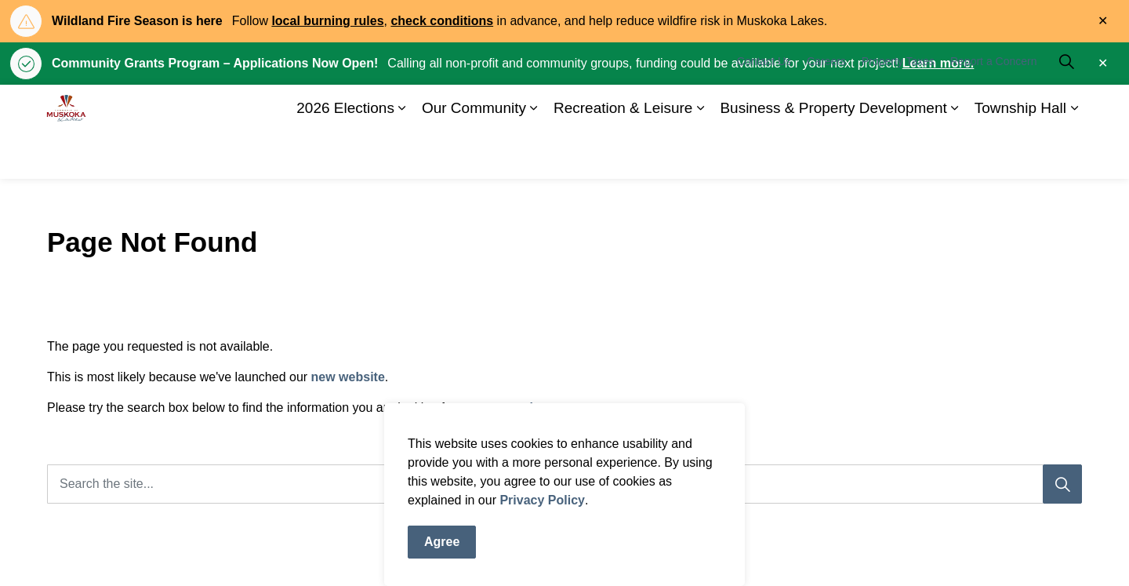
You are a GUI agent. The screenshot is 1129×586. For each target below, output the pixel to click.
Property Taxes (898, 108)
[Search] (1062, 484)
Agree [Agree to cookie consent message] (441, 557)
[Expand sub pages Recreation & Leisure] (700, 155)
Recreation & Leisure (623, 155)
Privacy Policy (542, 515)
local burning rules (327, 20)
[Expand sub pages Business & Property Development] (955, 155)
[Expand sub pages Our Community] (534, 155)
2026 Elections (345, 155)
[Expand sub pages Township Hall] (1074, 155)
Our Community (474, 155)
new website (348, 377)
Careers (826, 108)
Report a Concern (993, 108)
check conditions (441, 20)
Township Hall (1020, 155)
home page (562, 407)
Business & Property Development (833, 155)
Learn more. (938, 63)
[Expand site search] (1066, 108)
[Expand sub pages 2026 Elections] (402, 155)
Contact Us (764, 108)
